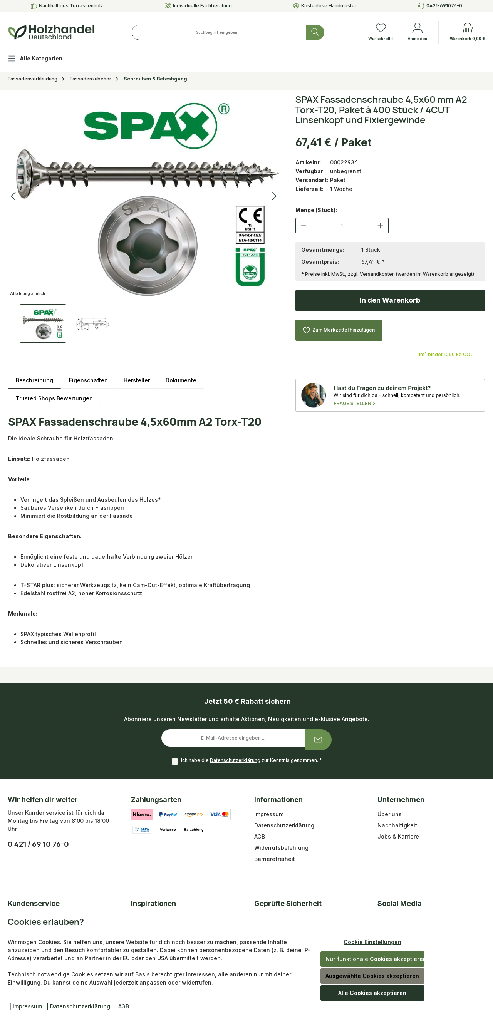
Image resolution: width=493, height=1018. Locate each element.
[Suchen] (315, 32)
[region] (144, 218)
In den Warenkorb (390, 300)
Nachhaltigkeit (397, 825)
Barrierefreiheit (274, 859)
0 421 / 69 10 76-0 (38, 844)
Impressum (268, 814)
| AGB (122, 1006)
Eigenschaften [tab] (88, 380)
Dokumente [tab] (181, 380)
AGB (259, 836)
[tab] (34, 380)
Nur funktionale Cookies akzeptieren (374, 959)
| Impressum (26, 1006)
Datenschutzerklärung (235, 760)
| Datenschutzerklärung (79, 1006)
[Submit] (318, 739)
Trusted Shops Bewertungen (54, 398)
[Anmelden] (417, 32)
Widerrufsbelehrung (281, 847)
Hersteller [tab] (137, 380)
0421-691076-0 (444, 5)
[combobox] (219, 32)
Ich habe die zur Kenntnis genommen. (251, 760)
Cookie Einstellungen (372, 942)
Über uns (389, 814)
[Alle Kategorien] (41, 59)
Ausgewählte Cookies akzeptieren (372, 976)
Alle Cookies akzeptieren (372, 993)
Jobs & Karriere (398, 836)
